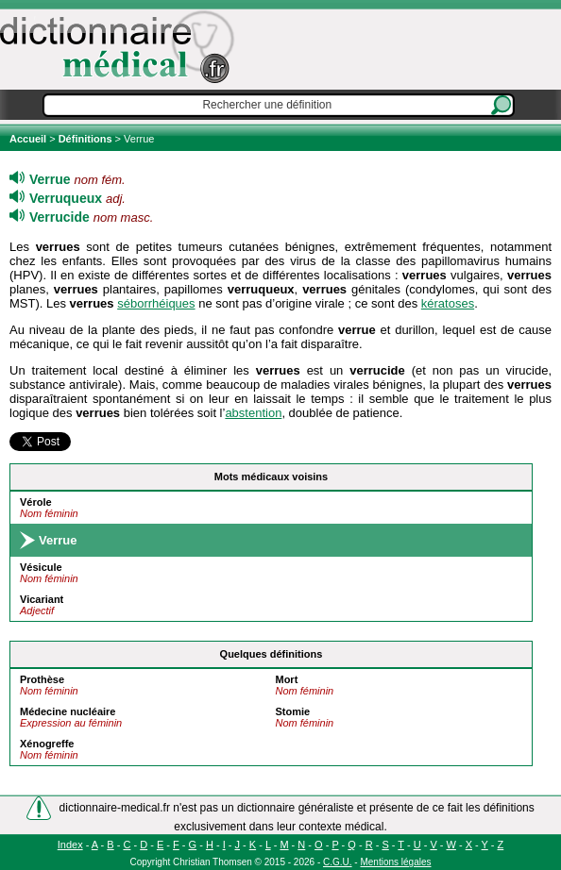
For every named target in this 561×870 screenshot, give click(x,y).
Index (70, 844)
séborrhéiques (156, 303)
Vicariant (41, 599)
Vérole (36, 502)
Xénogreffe (47, 743)
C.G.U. (337, 862)
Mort (286, 679)
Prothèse (42, 679)
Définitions (85, 138)
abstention (253, 413)
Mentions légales (395, 862)
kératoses (447, 303)
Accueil (29, 138)
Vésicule (41, 567)
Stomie (292, 711)
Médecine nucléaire (68, 711)
